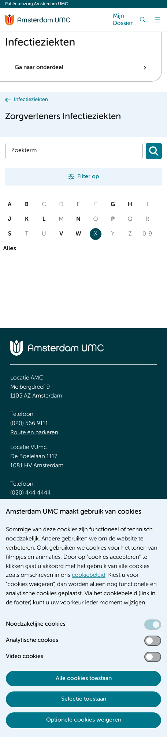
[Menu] (157, 19)
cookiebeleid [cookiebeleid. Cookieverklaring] (88, 575)
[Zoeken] (154, 151)
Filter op (88, 177)
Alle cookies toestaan (84, 679)
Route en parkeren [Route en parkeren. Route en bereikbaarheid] (34, 433)
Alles (9, 249)
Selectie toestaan (83, 699)
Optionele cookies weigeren (83, 720)
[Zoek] (142, 19)
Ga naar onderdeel (39, 68)
